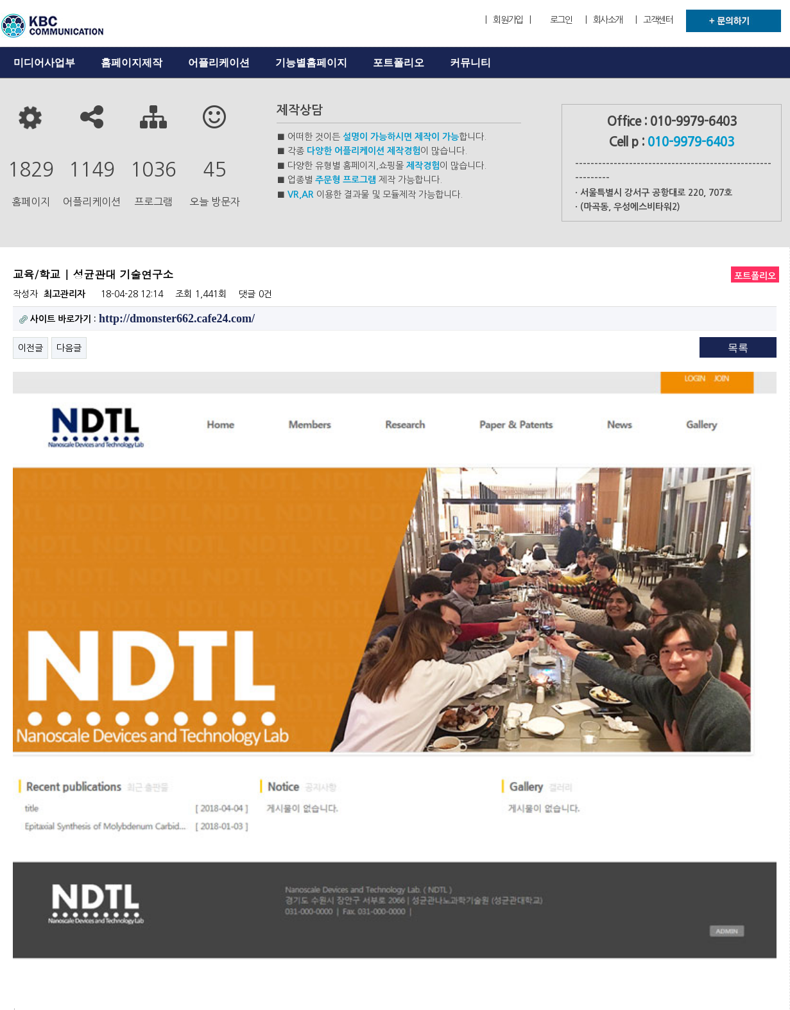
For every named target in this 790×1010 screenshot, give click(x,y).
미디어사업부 (44, 62)
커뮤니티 (470, 62)
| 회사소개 (604, 19)
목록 (738, 347)
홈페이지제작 (131, 62)
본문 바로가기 (0, 0)
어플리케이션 (219, 62)
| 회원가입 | (507, 19)
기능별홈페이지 (311, 62)
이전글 (30, 348)
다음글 (69, 348)
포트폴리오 (398, 62)
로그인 (561, 19)
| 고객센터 (654, 19)
